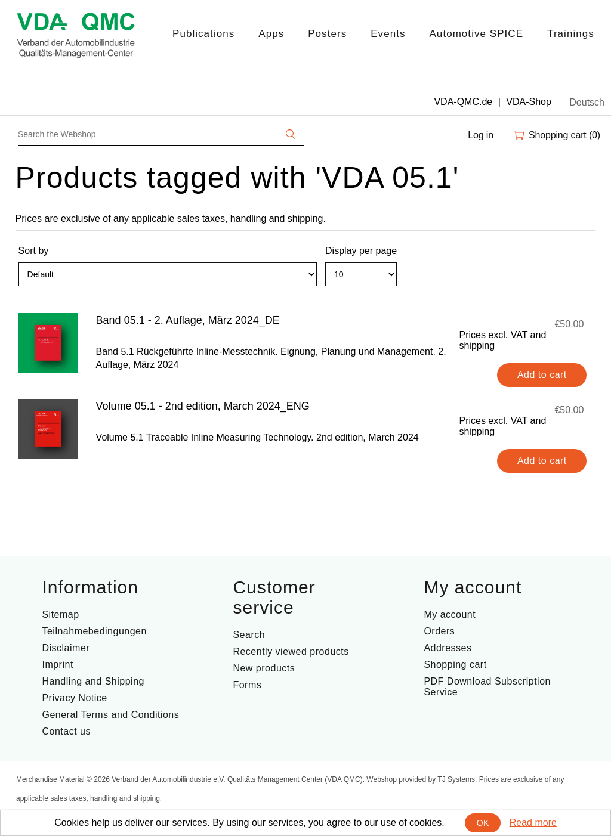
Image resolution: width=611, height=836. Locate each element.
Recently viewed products (290, 651)
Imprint (57, 664)
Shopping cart (455, 664)
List (585, 279)
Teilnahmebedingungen (94, 631)
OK (483, 823)
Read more (533, 823)
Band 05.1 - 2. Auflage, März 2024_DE (188, 320)
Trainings (570, 33)
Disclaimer (66, 648)
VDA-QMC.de (463, 102)
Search (249, 635)
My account (450, 614)
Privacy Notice (74, 698)
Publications (203, 33)
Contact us (66, 731)
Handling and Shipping (93, 681)
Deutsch (586, 102)
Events (388, 33)
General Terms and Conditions (110, 715)
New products (264, 668)
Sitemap (60, 614)
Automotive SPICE (476, 33)
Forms (247, 685)
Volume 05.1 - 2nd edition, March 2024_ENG (203, 406)
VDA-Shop (528, 102)
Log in (480, 135)
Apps (271, 33)
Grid (564, 279)
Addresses (447, 648)
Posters (327, 33)
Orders (439, 631)
